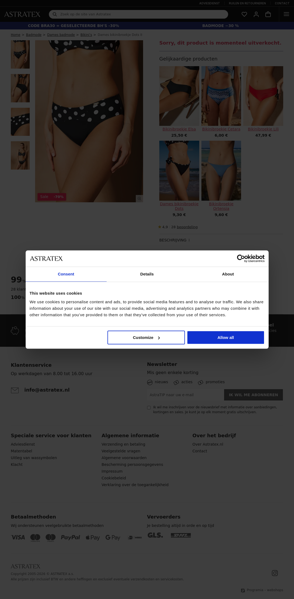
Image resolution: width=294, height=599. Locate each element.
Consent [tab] (66, 274)
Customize (146, 337)
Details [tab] (147, 274)
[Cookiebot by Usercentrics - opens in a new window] (241, 258)
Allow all (226, 337)
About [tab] (228, 274)
